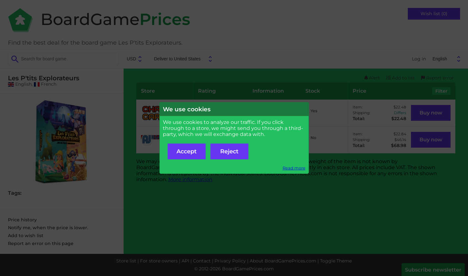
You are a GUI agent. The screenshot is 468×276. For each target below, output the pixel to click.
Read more (294, 168)
